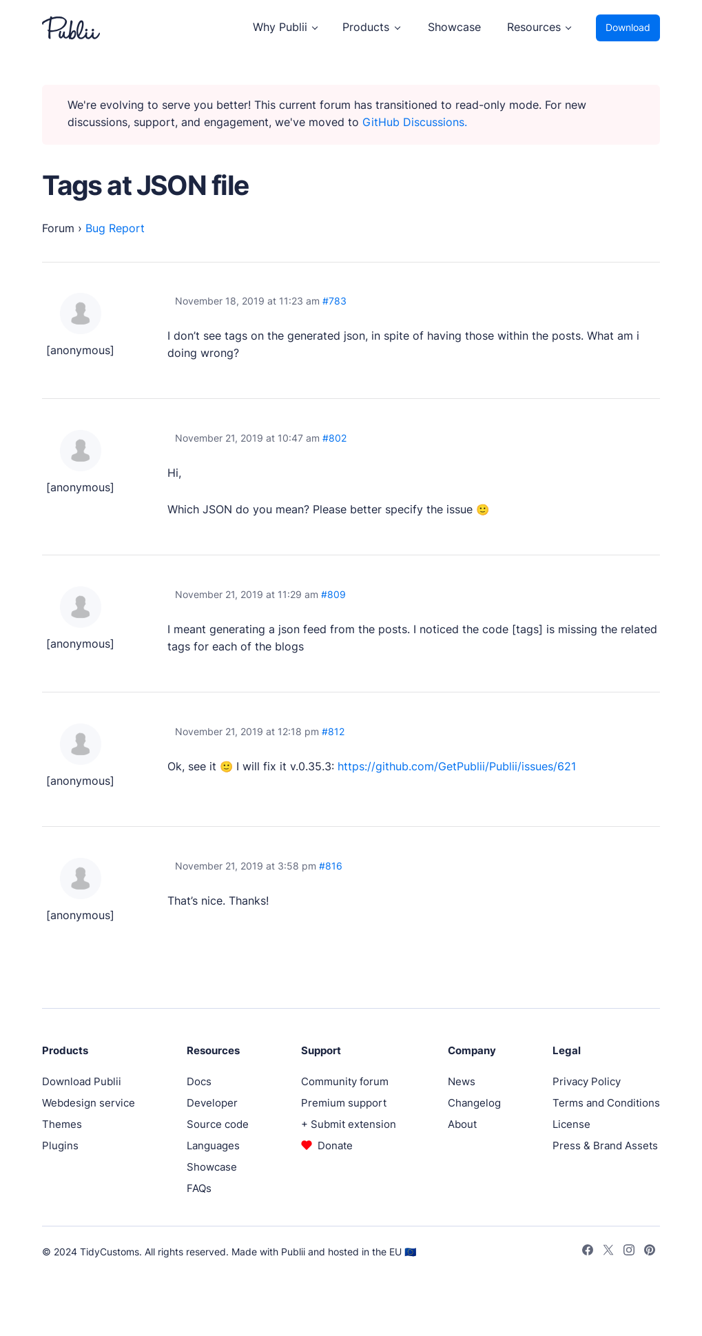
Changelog (474, 1102)
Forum (58, 228)
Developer (212, 1102)
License (571, 1124)
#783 (334, 301)
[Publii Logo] (71, 28)
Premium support (343, 1102)
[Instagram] (628, 1252)
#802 (334, 438)
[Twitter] (608, 1252)
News (461, 1081)
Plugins (60, 1145)
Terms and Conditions (606, 1102)
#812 (333, 731)
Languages (213, 1145)
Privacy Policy (587, 1081)
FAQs (199, 1188)
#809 (333, 594)
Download (628, 27)
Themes (62, 1124)
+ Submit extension (348, 1124)
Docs (199, 1081)
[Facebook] (587, 1252)
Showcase (454, 27)
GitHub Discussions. (414, 122)
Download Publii (81, 1081)
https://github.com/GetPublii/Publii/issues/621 (457, 766)
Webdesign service (88, 1102)
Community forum (345, 1081)
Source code (218, 1124)
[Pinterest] (649, 1252)
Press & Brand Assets (605, 1145)
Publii (293, 1251)
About (462, 1124)
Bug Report (115, 228)
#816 (330, 866)
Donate (335, 1145)
